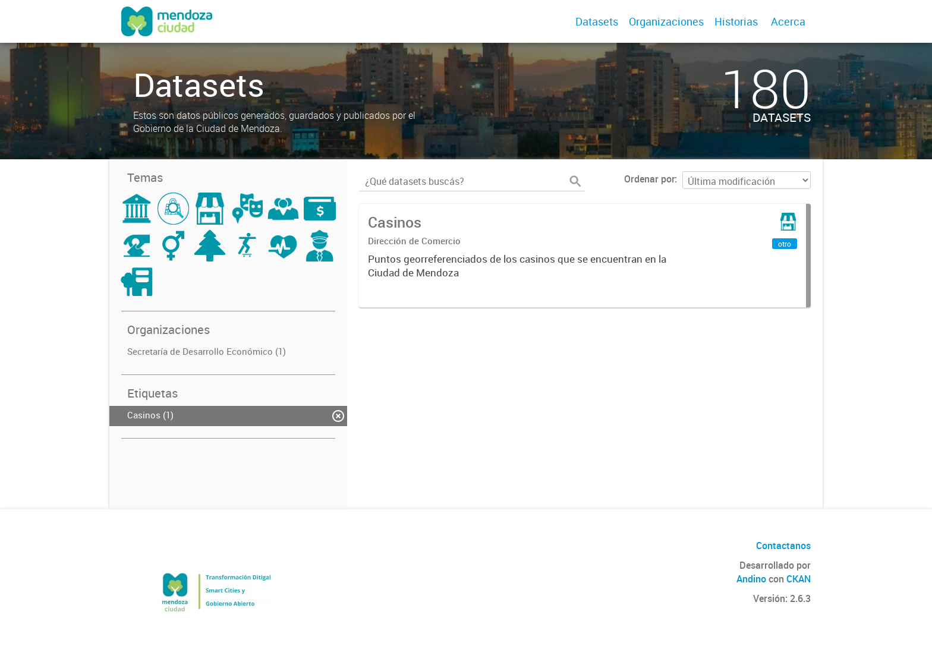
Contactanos (783, 545)
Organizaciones (666, 21)
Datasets (596, 21)
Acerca (788, 21)
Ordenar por (649, 179)
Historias (736, 21)
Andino (751, 578)
